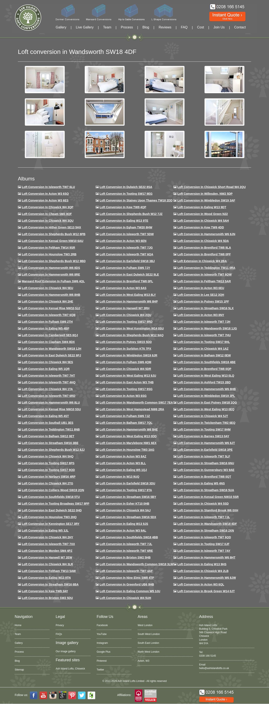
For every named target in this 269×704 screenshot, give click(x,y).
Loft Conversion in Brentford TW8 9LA (204, 247)
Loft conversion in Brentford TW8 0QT (204, 476)
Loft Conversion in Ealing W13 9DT (201, 207)
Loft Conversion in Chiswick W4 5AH (203, 220)
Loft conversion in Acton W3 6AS (123, 288)
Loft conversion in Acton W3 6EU (200, 288)
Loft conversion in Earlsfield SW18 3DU (127, 483)
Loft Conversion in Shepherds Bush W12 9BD (54, 261)
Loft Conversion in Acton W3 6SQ (45, 193)
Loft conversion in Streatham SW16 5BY (128, 497)
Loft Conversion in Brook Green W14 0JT (206, 591)
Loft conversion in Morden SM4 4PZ (47, 550)
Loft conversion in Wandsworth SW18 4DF (207, 523)
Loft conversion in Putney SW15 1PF (203, 301)
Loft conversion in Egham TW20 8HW (126, 227)
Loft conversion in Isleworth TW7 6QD (204, 537)
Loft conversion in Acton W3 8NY (200, 315)
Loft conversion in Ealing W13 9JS (124, 523)
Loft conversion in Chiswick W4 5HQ (48, 456)
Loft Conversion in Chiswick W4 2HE (47, 301)
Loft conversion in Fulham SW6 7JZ (125, 416)
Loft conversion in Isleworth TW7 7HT (48, 375)
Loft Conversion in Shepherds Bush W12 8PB (54, 234)
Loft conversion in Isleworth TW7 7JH (203, 321)
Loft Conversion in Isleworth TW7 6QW (204, 274)
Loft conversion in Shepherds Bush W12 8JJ (53, 449)
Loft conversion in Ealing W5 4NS (201, 483)
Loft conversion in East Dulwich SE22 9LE (129, 274)
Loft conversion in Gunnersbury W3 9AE (205, 470)
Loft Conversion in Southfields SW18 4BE (206, 362)
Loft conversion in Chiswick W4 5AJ (125, 510)
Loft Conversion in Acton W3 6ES (45, 200)
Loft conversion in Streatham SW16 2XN (205, 530)
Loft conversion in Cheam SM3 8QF (47, 214)
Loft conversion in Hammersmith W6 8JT (206, 443)
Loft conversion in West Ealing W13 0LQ (205, 375)
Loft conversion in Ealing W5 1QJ (123, 470)
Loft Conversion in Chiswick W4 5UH (125, 598)
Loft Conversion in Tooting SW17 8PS (48, 463)
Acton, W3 (143, 660)
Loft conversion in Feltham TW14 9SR (48, 247)
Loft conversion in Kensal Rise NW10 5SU (51, 409)
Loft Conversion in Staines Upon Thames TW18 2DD (136, 200)
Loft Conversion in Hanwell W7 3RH (124, 308)
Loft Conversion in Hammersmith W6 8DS (51, 267)
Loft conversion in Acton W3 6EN (123, 241)
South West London (149, 634)
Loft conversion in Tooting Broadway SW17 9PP (55, 503)
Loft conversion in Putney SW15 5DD (126, 342)
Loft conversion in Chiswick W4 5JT (202, 416)
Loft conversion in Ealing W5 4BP (45, 328)
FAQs (59, 634)
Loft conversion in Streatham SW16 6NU (205, 463)
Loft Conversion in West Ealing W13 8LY (128, 294)
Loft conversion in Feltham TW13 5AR (204, 281)
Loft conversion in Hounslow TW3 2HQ (49, 517)
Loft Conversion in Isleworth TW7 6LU (48, 187)
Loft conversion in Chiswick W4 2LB (202, 571)
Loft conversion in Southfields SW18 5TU (51, 497)
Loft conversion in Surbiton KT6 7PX (125, 348)
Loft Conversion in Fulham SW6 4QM (125, 362)
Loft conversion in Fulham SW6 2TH (47, 321)
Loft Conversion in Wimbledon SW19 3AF (206, 200)
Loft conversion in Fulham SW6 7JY (125, 267)
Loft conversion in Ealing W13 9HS (201, 564)
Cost (200, 27)
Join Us (219, 27)
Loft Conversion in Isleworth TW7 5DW (127, 234)
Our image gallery (66, 651)
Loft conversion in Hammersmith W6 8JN (206, 234)
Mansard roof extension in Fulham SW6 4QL (53, 281)
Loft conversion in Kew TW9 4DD (200, 227)
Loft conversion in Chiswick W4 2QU (125, 315)
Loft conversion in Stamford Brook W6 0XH (207, 510)
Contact (240, 27)
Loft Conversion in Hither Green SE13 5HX (51, 227)
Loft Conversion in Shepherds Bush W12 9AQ (132, 335)
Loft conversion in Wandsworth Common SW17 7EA (136, 402)
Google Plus (103, 651)
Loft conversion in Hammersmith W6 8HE (129, 429)
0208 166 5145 (207, 655)
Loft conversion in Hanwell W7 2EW (47, 557)
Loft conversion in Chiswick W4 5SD (203, 503)
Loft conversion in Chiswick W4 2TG (47, 483)
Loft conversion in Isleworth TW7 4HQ (48, 382)
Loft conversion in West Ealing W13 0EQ (205, 409)
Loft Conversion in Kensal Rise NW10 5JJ (51, 308)
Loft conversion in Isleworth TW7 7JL (203, 517)
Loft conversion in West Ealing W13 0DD (128, 436)
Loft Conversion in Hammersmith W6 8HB (51, 294)
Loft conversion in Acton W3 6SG (123, 395)
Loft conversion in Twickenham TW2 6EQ (206, 422)
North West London (148, 651)
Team (107, 27)
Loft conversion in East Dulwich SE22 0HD (52, 510)
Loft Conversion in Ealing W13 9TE (124, 220)
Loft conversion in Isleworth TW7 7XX (48, 544)
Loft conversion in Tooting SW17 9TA (126, 490)
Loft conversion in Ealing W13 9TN (46, 577)
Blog (145, 27)
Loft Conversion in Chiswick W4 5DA (203, 241)
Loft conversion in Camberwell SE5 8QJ (50, 335)
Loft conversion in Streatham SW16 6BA (50, 584)
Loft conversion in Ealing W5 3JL (45, 530)
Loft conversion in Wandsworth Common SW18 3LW (136, 564)
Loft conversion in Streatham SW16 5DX (128, 517)
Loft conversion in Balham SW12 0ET (48, 436)
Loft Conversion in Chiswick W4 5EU (47, 288)
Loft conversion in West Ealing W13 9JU (128, 375)
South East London (148, 642)
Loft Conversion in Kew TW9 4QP (123, 207)
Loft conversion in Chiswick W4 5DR (125, 369)
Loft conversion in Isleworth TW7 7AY (203, 550)
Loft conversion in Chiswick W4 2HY (47, 537)
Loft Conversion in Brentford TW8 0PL (126, 281)
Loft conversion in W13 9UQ (119, 476)
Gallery (61, 27)
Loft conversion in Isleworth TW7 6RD (48, 395)
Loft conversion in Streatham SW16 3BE (50, 443)
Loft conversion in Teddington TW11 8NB (51, 429)
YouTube (102, 634)
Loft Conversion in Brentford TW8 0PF (204, 254)
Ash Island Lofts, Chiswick (70, 668)
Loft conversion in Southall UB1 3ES (47, 422)
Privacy (60, 625)
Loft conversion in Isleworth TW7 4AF (126, 571)
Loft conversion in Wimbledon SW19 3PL (206, 395)
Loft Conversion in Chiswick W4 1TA (47, 389)
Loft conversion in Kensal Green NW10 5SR (208, 497)
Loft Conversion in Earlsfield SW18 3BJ (127, 261)
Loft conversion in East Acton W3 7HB (127, 382)
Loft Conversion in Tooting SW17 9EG (126, 193)
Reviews (165, 27)
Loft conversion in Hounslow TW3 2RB (49, 254)
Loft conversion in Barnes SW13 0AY (203, 436)
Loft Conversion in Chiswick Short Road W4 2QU (211, 187)
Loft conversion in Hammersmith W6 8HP (129, 301)
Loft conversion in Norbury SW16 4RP (48, 476)
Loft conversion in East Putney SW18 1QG (207, 402)
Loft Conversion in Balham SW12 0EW (204, 355)
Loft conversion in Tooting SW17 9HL (203, 342)
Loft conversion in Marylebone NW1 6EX (128, 443)
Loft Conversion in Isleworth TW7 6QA (126, 254)
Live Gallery (85, 27)
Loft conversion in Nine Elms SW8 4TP (127, 577)
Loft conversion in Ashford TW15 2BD (204, 382)
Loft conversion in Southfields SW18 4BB (129, 537)
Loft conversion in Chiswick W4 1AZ (202, 348)
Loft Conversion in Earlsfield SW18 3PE (205, 449)
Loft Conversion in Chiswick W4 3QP (47, 207)
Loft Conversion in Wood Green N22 (202, 214)
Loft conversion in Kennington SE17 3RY (50, 523)
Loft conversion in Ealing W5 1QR (46, 369)
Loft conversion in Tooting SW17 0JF (203, 544)
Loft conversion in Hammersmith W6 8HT (206, 557)
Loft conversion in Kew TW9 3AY (45, 591)
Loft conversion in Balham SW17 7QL (126, 422)
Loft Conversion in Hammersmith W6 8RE (51, 274)
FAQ (184, 27)
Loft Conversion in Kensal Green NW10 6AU (52, 241)
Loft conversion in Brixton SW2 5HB (125, 557)
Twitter (100, 669)
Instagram (102, 642)
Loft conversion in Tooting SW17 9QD (48, 470)
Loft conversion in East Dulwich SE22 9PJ (51, 355)
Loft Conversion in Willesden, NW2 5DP (205, 193)
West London (145, 625)
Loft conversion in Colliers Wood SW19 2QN (53, 490)
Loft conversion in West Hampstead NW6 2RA (132, 409)
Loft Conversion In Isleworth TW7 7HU (204, 335)
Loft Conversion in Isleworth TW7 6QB (48, 315)
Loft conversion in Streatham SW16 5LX (205, 308)
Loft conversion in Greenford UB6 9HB (127, 584)
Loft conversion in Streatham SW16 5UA (205, 490)
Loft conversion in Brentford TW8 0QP (204, 369)
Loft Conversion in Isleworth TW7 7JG (126, 247)
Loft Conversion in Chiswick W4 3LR (47, 564)
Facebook (102, 625)
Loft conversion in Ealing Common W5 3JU (130, 591)
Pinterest (102, 660)
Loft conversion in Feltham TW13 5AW (49, 571)
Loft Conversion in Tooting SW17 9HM (204, 429)
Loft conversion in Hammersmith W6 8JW (206, 577)
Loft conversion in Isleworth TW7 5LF (203, 456)
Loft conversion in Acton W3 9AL (123, 530)
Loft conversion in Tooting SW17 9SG (126, 389)
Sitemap (19, 669)
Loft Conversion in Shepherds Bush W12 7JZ (131, 214)
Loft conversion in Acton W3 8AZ (123, 456)
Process (127, 27)
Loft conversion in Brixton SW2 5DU (47, 598)
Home (18, 625)
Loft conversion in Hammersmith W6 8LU (51, 402)
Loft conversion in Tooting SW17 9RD (126, 321)
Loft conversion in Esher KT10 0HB (124, 503)
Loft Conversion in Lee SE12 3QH (200, 294)
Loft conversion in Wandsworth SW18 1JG (207, 328)
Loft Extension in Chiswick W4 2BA (202, 261)
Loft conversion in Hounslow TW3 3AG (127, 449)
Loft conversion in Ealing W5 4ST (45, 416)
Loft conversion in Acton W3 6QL (200, 584)
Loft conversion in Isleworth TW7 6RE (126, 550)
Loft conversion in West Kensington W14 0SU (132, 328)
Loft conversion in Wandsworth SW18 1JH (51, 348)
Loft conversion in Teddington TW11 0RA (206, 267)
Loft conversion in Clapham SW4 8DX (48, 342)
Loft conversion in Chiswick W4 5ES (47, 362)
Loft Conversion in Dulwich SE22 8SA (126, 187)
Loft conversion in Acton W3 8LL (123, 463)
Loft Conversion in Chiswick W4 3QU (48, 220)
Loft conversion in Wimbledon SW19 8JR (128, 355)
